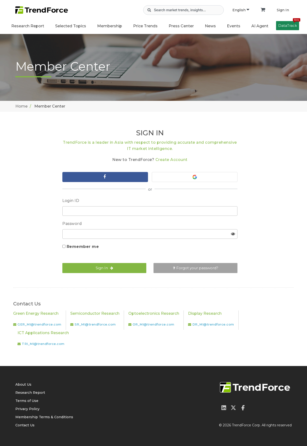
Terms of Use (26, 401)
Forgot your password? (195, 268)
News (210, 26)
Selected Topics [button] (70, 26)
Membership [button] (109, 26)
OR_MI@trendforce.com (153, 324)
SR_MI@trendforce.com (95, 324)
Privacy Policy (27, 409)
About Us (23, 384)
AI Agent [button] (259, 26)
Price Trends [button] (145, 26)
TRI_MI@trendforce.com (43, 344)
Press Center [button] (181, 26)
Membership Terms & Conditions (44, 417)
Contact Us (25, 425)
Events (233, 26)
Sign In (283, 10)
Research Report (27, 26)
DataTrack (288, 24)
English (240, 10)
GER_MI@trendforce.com (39, 324)
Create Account (171, 159)
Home (21, 106)
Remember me (83, 246)
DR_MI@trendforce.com (213, 324)
